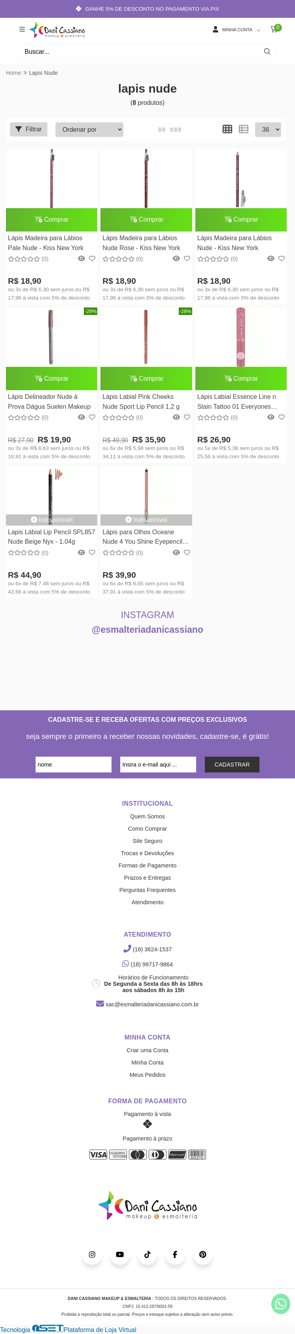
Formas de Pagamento (147, 866)
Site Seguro (147, 841)
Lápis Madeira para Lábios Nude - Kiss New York (234, 243)
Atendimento (148, 902)
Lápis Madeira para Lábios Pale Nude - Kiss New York (45, 243)
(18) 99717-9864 (147, 965)
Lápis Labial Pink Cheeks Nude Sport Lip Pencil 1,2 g (141, 402)
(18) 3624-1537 (147, 950)
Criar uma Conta (147, 1050)
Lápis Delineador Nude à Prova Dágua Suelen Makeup (49, 402)
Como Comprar (147, 829)
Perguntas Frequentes (147, 890)
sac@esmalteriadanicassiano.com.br (147, 1005)
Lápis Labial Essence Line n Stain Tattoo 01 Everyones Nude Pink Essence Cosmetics (240, 403)
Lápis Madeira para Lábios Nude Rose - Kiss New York (141, 243)
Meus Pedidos (147, 1075)
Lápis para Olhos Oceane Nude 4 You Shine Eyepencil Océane (142, 538)
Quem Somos (147, 817)
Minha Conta (147, 1063)
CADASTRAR (232, 765)
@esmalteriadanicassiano (147, 630)
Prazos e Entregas (147, 878)
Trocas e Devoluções (147, 853)
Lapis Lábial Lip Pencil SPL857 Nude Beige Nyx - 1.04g (51, 537)
